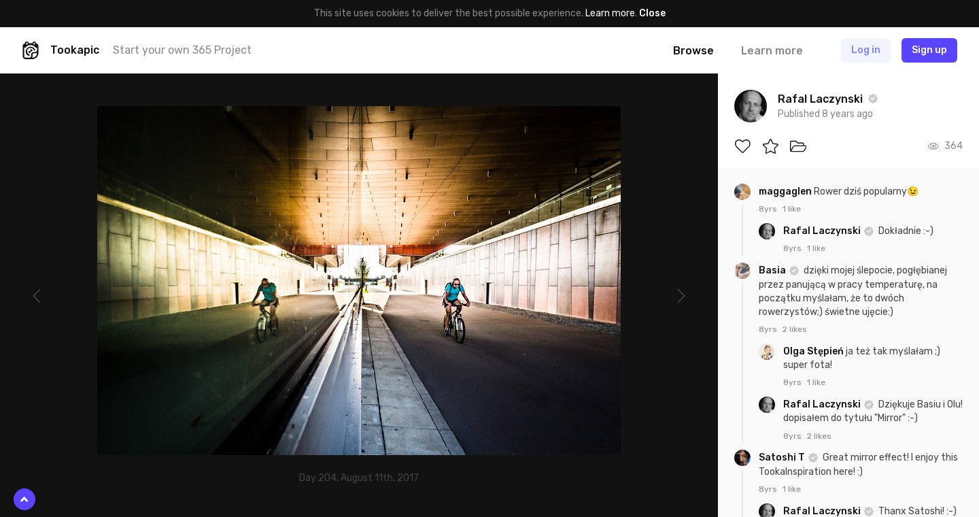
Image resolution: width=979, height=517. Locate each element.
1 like (792, 209)
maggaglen (786, 191)
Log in (865, 50)
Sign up (929, 50)
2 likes (795, 329)
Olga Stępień (814, 351)
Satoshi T (783, 457)
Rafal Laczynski (823, 231)
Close (652, 13)
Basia (773, 270)
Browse (693, 50)
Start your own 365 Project (182, 50)
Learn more (610, 13)
